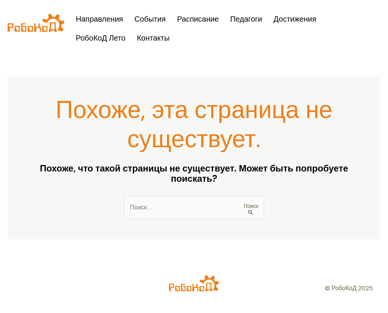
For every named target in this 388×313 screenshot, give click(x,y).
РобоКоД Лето (100, 38)
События (150, 19)
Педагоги (246, 19)
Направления (99, 19)
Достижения (295, 19)
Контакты (153, 38)
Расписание (198, 19)
